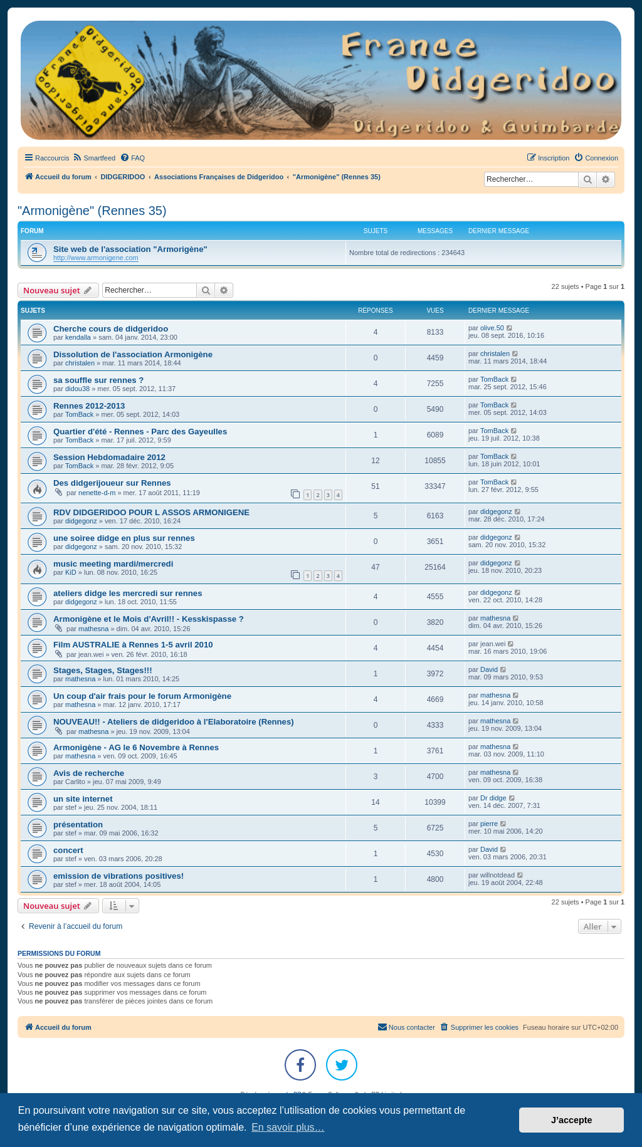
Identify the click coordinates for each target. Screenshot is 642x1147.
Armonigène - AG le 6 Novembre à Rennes (136, 747)
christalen (80, 363)
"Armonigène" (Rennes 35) (92, 210)
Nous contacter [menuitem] (406, 1026)
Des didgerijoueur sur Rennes (112, 483)
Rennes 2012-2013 (89, 406)
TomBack (494, 379)
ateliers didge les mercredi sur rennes (128, 593)
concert (68, 850)
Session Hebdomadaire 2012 (109, 457)
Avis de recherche (88, 773)
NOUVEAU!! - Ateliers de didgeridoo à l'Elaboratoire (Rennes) (173, 721)
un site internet (83, 799)
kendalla (78, 337)
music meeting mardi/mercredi (113, 563)
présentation (78, 824)
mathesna (93, 628)
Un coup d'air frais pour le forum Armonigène (142, 696)
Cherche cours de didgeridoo (110, 328)
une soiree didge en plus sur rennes (124, 538)
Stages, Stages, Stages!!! (102, 670)
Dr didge (493, 798)
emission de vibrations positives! (118, 876)
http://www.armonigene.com (96, 257)
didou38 (77, 388)
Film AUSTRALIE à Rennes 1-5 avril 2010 (133, 644)
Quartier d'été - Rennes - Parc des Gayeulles (140, 431)
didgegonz (81, 521)
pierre (489, 823)
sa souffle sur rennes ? (98, 380)
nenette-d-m (96, 492)
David (489, 669)
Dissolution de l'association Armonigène (133, 354)
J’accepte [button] (571, 1120)
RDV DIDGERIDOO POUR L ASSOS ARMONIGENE (151, 512)
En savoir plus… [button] (288, 1127)
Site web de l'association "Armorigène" (130, 249)
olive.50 (492, 328)
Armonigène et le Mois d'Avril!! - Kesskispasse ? (148, 619)
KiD (70, 572)
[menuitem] (93, 157)
